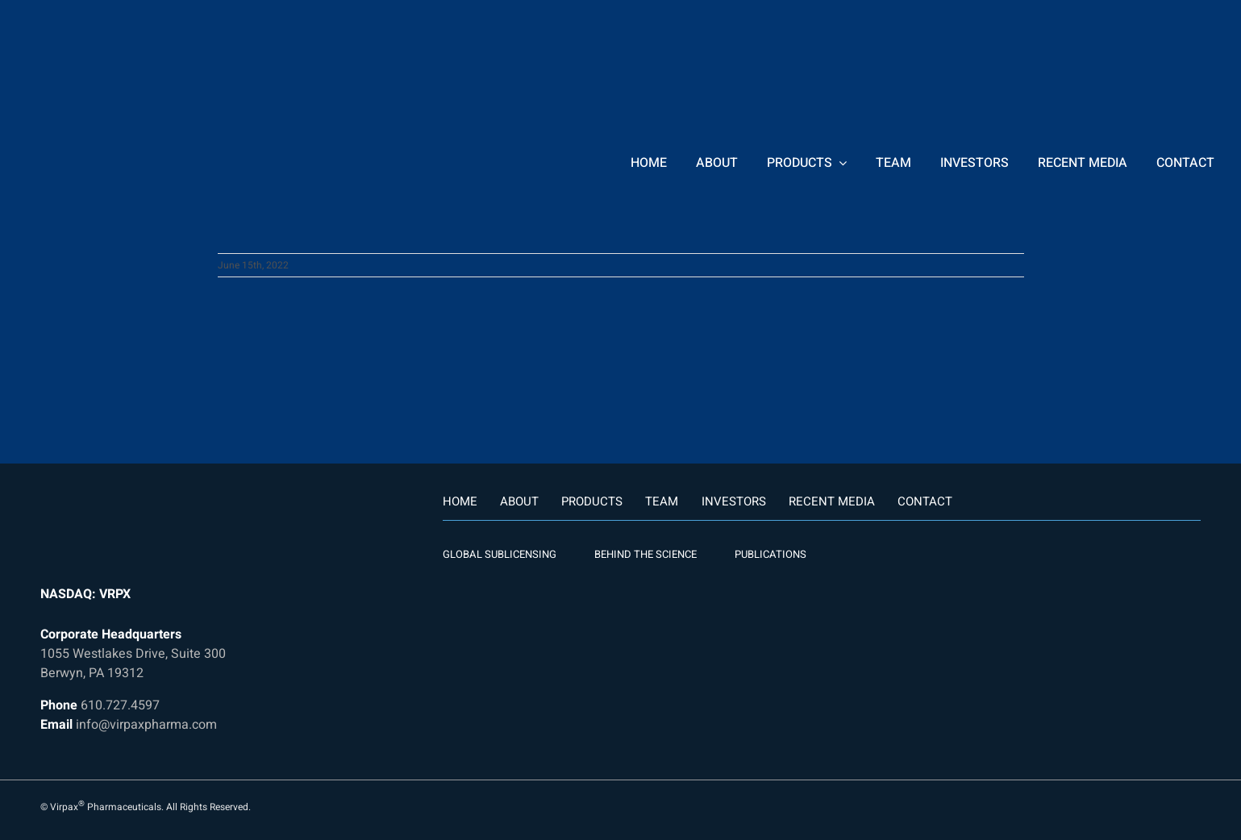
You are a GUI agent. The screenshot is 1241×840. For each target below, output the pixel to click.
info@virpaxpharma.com (146, 724)
